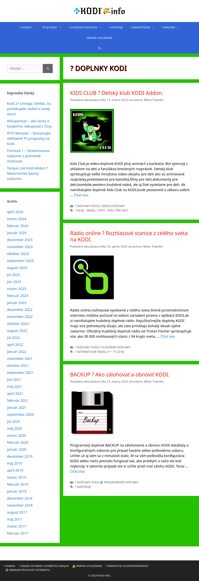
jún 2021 (14, 379)
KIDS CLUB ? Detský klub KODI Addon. (116, 92)
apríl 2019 (15, 470)
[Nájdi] (48, 68)
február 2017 (17, 533)
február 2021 (17, 400)
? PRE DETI (121, 210)
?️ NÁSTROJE (116, 27)
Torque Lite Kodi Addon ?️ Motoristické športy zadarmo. (27, 173)
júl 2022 (13, 337)
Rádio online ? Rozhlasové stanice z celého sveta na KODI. (129, 236)
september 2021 (20, 372)
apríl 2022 (15, 344)
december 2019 (19, 456)
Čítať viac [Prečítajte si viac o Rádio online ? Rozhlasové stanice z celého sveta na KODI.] (167, 336)
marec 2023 (16, 288)
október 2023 (18, 253)
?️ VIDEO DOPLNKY (112, 206)
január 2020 (17, 449)
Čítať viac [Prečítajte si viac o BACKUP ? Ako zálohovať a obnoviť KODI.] (77, 471)
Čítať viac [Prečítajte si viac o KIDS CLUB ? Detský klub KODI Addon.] (81, 195)
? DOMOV (25, 27)
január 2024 (17, 232)
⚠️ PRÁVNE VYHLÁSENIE (87, 566)
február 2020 (17, 442)
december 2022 (19, 309)
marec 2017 (16, 526)
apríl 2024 (15, 211)
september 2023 (20, 260)
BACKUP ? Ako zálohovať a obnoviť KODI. (120, 374)
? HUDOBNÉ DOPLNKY (115, 347)
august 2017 (17, 512)
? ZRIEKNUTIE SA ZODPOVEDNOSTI (126, 566)
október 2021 (18, 365)
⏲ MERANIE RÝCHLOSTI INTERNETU (27, 570)
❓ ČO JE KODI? (51, 27)
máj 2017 (14, 519)
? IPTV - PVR (105, 210)
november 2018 (20, 505)
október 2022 (18, 323)
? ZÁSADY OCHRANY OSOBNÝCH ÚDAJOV (44, 566)
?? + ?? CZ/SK (115, 352)
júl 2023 (13, 274)
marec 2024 (16, 218)
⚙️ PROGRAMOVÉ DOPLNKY (119, 482)
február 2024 (17, 225)
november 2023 (20, 246)
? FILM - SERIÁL (85, 210)
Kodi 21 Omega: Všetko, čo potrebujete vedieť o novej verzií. (29, 108)
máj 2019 (14, 463)
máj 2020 (14, 428)
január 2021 (17, 407)
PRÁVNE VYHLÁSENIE (99, 37)
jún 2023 (14, 281)
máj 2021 (14, 386)
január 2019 (17, 491)
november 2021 (20, 358)
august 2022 (17, 330)
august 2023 (17, 267)
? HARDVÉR (172, 27)
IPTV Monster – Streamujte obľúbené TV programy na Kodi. (29, 138)
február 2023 (17, 295)
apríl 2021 (15, 393)
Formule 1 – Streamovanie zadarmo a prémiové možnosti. (28, 156)
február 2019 (17, 484)
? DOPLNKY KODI (87, 206)
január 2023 (17, 302)
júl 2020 (13, 421)
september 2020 (20, 414)
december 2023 (19, 239)
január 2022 (17, 351)
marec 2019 (16, 477)
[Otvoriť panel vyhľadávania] (99, 48)
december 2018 (19, 498)
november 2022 (20, 316)
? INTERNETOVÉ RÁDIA (90, 352)
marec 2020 (16, 435)
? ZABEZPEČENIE (144, 27)
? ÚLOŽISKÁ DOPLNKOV (86, 27)
